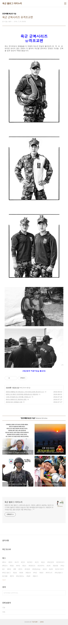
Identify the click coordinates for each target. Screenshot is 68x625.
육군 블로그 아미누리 (12, 3)
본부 (10, 562)
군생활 (5, 576)
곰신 (43, 562)
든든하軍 (8, 388)
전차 (20, 569)
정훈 (12, 566)
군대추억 (41, 566)
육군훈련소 (20, 576)
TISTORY (35, 622)
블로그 (36, 576)
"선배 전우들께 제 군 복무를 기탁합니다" (18, 397)
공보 (15, 573)
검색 (63, 593)
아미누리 (49, 573)
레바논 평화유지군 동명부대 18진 (16, 399)
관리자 (42, 622)
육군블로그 (59, 573)
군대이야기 (60, 562)
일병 (29, 576)
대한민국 (32, 566)
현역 (12, 576)
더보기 (4, 580)
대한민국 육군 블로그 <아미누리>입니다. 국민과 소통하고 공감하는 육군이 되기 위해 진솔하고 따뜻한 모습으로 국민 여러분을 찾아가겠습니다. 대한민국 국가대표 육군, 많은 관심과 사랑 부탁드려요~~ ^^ (29, 507)
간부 (23, 562)
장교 (24, 566)
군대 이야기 (60, 569)
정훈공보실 (36, 569)
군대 (45, 569)
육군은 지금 (15, 388)
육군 (63, 566)
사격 (17, 562)
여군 (35, 573)
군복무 (30, 562)
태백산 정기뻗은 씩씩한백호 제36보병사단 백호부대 (22, 394)
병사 (4, 562)
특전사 (5, 566)
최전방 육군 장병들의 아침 (14, 402)
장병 (21, 573)
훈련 (41, 573)
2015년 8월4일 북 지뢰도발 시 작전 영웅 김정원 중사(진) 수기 (25, 392)
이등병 (28, 569)
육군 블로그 (7, 573)
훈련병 (56, 566)
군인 (37, 562)
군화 (49, 566)
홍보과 (29, 573)
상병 (51, 569)
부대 (18, 566)
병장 (9, 569)
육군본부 (51, 562)
